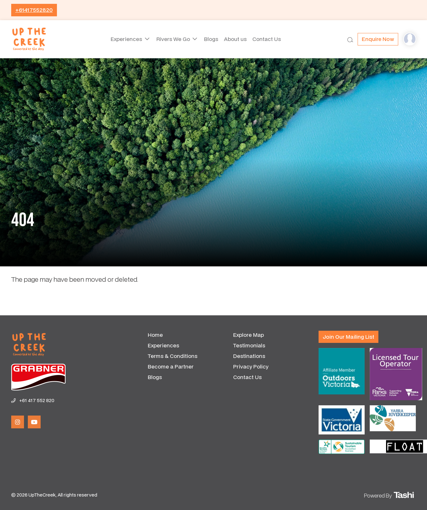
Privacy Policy (250, 366)
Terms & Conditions (172, 356)
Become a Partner (171, 366)
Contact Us (270, 39)
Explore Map (248, 334)
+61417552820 (34, 9)
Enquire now (378, 39)
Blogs (210, 39)
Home (155, 334)
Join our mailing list (348, 336)
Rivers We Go (171, 39)
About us (236, 39)
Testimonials (249, 345)
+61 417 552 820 (36, 400)
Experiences (123, 39)
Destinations (249, 356)
